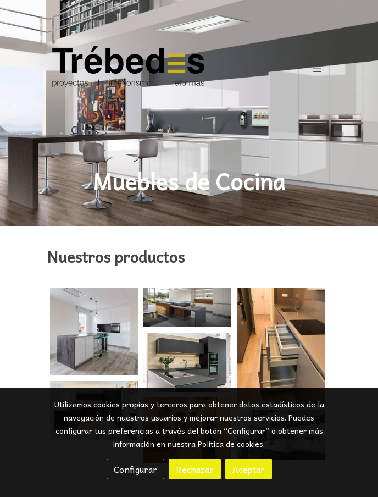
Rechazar (195, 469)
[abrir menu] (318, 69)
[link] (128, 68)
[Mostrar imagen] (94, 331)
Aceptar (248, 469)
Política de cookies (230, 444)
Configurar (135, 469)
